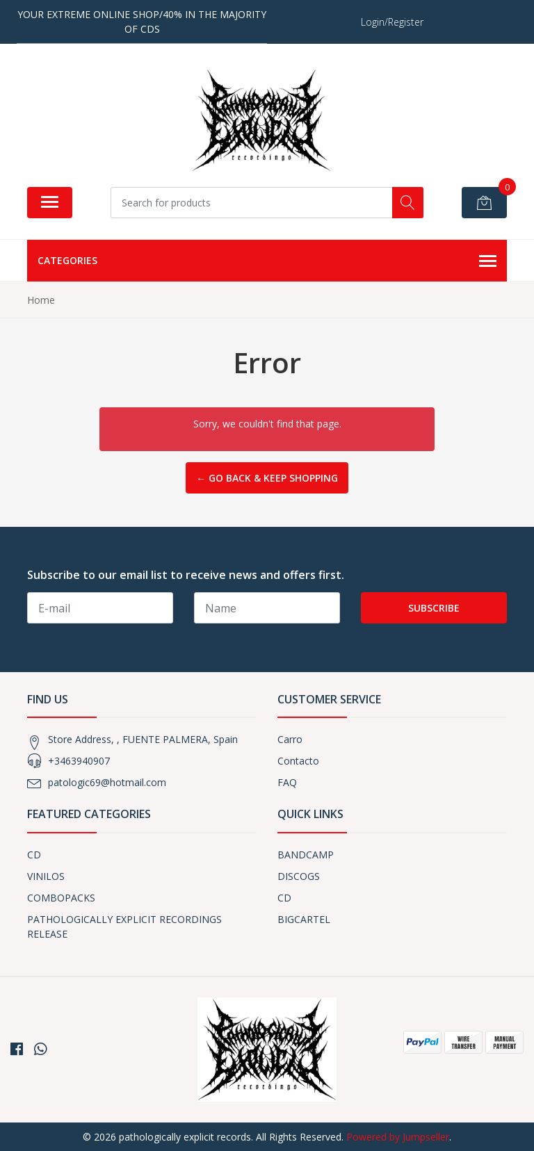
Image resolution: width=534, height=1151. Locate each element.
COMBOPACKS (61, 897)
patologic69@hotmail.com (107, 782)
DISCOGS (298, 876)
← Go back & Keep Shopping (267, 477)
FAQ (287, 782)
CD (34, 854)
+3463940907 (79, 760)
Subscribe (434, 607)
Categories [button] (267, 261)
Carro (289, 739)
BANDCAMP (305, 854)
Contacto (298, 760)
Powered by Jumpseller (397, 1136)
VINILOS (46, 876)
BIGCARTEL (303, 919)
